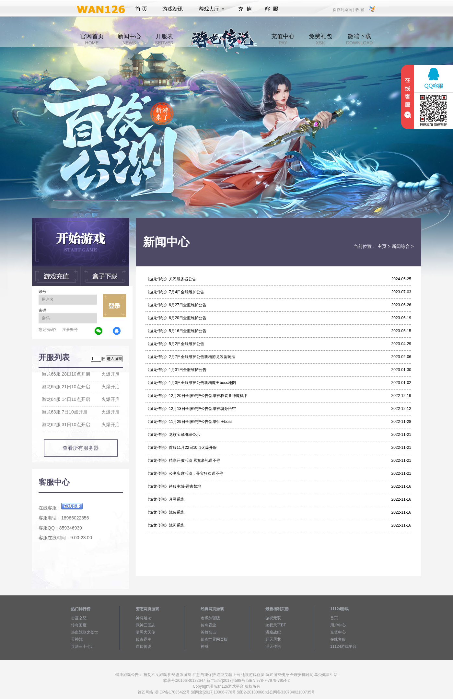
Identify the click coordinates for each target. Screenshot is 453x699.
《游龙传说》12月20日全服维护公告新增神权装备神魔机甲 (196, 395)
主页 (382, 246)
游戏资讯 (172, 9)
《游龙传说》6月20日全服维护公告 (175, 318)
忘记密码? (47, 329)
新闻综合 (401, 246)
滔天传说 (273, 646)
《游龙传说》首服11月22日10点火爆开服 (181, 447)
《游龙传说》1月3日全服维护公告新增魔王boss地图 (190, 382)
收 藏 (359, 9)
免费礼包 (320, 39)
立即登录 (114, 305)
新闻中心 (129, 39)
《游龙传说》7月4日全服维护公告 (174, 292)
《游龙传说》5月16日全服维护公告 (175, 331)
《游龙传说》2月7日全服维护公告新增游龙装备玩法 (190, 357)
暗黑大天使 (145, 632)
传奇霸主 (143, 639)
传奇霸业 (208, 625)
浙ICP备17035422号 (172, 692)
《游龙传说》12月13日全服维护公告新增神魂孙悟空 (190, 408)
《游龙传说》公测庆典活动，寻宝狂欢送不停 (184, 473)
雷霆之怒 (79, 618)
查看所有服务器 (81, 448)
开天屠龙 (273, 639)
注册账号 (70, 329)
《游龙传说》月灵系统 (164, 499)
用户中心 (338, 625)
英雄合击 (208, 632)
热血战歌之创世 (84, 632)
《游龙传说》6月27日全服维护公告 (175, 305)
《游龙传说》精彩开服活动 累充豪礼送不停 (182, 460)
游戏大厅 (209, 9)
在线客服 (338, 639)
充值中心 (283, 39)
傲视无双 (273, 618)
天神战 (77, 639)
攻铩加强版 (210, 618)
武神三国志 (145, 625)
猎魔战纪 (273, 632)
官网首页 (92, 39)
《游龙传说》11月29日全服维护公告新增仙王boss (188, 421)
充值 (245, 9)
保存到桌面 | (343, 9)
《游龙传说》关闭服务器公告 (170, 279)
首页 (141, 9)
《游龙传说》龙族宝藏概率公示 (172, 434)
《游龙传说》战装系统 (164, 512)
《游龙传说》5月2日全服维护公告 (174, 344)
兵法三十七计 (82, 646)
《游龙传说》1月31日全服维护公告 (175, 369)
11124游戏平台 (343, 646)
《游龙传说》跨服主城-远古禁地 (173, 486)
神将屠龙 (143, 618)
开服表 (164, 39)
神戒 (204, 646)
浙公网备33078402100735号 (290, 692)
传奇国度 (79, 625)
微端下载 (359, 39)
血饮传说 (143, 646)
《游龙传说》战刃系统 (164, 525)
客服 (272, 9)
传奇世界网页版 (214, 639)
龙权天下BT (275, 625)
